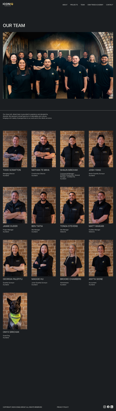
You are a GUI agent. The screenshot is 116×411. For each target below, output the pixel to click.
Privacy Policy (63, 407)
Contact (109, 5)
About (65, 5)
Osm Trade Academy (95, 5)
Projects (74, 5)
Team (83, 5)
